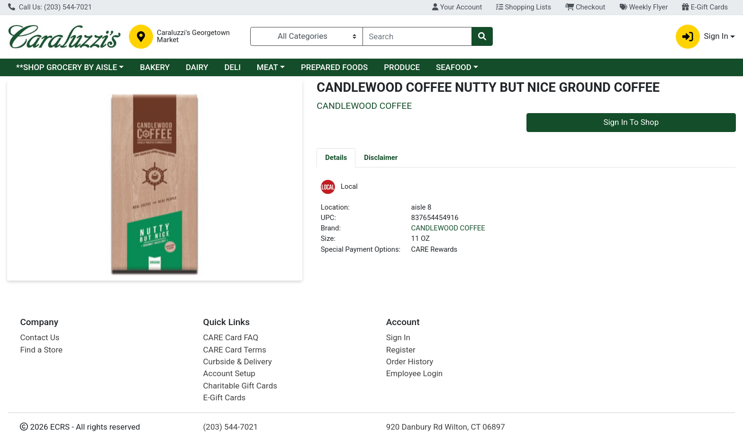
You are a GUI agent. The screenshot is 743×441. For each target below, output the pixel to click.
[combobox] (417, 36)
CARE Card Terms (234, 349)
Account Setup (229, 373)
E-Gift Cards (705, 7)
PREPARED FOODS (334, 67)
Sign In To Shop (631, 122)
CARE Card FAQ (230, 337)
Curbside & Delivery (237, 361)
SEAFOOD (453, 67)
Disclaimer (381, 157)
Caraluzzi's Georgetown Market (193, 36)
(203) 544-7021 (230, 427)
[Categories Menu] (306, 36)
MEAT (267, 67)
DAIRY (197, 67)
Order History (410, 361)
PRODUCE (402, 67)
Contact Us (39, 337)
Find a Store (41, 349)
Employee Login (414, 373)
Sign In (398, 337)
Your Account (457, 7)
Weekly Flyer (643, 7)
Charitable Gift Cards (240, 385)
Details (336, 157)
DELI (232, 67)
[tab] (336, 157)
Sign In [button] (702, 37)
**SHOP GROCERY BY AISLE (66, 67)
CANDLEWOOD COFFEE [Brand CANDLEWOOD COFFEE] (448, 228)
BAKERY (155, 67)
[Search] (417, 36)
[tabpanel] (526, 221)
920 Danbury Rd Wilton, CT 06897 (445, 427)
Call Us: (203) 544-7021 (50, 7)
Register (401, 349)
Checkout (585, 7)
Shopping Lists (523, 7)
